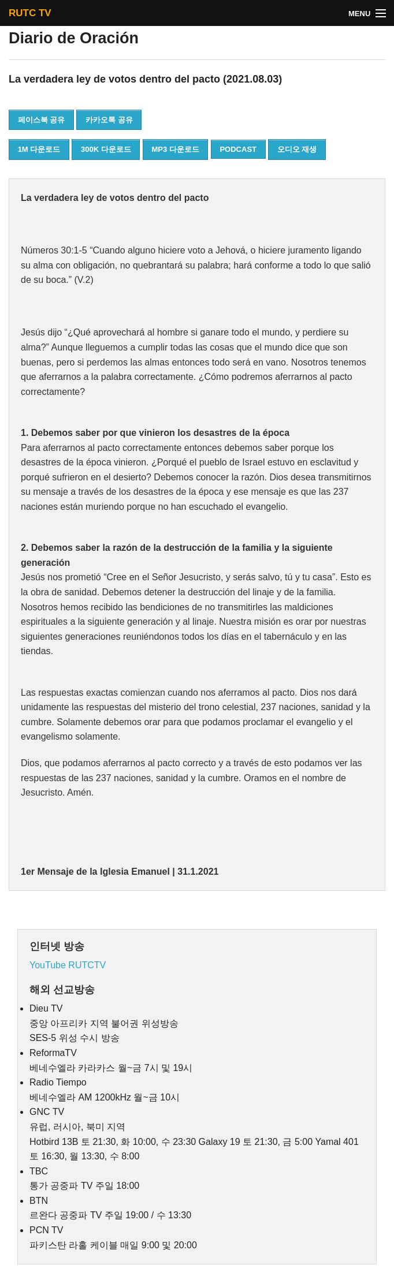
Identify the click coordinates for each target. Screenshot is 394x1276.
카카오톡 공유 (109, 119)
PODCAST (238, 149)
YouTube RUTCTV (67, 965)
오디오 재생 (297, 149)
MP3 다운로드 (175, 149)
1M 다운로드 (39, 149)
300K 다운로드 (106, 149)
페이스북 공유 (41, 119)
